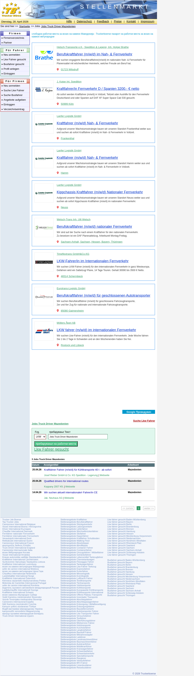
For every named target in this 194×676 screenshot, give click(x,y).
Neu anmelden (10, 54)
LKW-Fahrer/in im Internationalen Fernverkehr (93, 261)
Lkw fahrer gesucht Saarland (121, 545)
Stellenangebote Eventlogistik (74, 576)
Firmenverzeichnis (12, 37)
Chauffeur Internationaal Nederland (19, 573)
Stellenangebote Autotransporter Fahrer (79, 611)
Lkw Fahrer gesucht (13, 59)
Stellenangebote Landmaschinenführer (78, 639)
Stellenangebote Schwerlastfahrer (76, 651)
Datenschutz (84, 21)
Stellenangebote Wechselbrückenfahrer (79, 531)
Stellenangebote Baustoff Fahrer (75, 632)
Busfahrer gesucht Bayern (119, 562)
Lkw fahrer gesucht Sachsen (121, 548)
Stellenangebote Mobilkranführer (76, 646)
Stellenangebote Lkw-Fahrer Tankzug (78, 566)
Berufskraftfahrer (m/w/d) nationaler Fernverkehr (94, 227)
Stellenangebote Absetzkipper (74, 543)
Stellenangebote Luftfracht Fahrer (76, 578)
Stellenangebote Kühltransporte (75, 588)
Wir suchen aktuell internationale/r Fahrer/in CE (70, 492)
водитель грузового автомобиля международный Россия (30, 588)
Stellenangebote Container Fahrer (76, 548)
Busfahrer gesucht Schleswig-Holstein (125, 593)
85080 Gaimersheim (72, 310)
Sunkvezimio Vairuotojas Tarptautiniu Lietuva (23, 562)
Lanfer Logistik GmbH (69, 116)
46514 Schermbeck (72, 276)
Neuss (64, 207)
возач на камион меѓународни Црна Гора (22, 571)
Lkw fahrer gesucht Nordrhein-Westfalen (126, 541)
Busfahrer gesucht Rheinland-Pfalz (124, 583)
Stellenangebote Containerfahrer (76, 550)
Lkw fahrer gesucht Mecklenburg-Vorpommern (129, 536)
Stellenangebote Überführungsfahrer (77, 620)
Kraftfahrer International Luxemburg (19, 564)
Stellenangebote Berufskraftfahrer (76, 522)
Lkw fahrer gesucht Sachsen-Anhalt (124, 550)
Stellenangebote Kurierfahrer (74, 571)
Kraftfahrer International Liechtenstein (20, 559)
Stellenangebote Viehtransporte (75, 585)
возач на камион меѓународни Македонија (23, 566)
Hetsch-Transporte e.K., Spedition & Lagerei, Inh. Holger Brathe (93, 47)
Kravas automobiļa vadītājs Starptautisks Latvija (25, 557)
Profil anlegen (10, 68)
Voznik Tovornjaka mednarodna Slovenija (22, 599)
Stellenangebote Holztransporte (75, 625)
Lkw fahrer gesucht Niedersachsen (124, 538)
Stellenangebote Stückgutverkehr (76, 524)
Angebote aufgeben (13, 99)
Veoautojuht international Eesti (17, 538)
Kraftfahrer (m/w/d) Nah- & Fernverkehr (87, 123)
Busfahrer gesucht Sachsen (120, 588)
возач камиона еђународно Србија (19, 595)
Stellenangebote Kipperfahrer (74, 536)
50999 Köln (67, 103)
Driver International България (16, 529)
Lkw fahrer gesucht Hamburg (121, 531)
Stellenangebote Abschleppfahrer (76, 599)
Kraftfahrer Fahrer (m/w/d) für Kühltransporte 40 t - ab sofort (78, 469)
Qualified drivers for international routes (66, 481)
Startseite (24, 26)
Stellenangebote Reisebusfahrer (75, 667)
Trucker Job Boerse (11, 519)
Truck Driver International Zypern (18, 616)
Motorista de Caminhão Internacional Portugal (24, 583)
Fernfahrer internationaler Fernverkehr (20, 536)
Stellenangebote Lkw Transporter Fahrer (79, 613)
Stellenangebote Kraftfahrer (73, 519)
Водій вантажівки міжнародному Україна (22, 609)
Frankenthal (67, 138)
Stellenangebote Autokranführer (75, 644)
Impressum (147, 21)
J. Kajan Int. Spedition (69, 81)
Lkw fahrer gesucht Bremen (120, 529)
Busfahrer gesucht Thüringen (121, 595)
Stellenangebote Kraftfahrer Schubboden (79, 538)
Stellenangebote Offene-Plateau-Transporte (81, 595)
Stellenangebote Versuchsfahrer (75, 616)
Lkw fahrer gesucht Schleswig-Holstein (125, 552)
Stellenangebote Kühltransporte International (81, 592)
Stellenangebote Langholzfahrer (75, 630)
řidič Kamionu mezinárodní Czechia (19, 604)
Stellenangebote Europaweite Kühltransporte (81, 590)
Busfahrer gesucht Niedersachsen (123, 579)
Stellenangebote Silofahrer (73, 533)
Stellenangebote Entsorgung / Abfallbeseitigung (83, 604)
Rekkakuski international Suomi (17, 541)
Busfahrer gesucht (12, 64)
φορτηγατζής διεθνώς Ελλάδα (16, 545)
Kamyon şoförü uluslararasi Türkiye (19, 606)
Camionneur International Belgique (18, 524)
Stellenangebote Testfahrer (73, 618)
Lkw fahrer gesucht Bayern (120, 522)
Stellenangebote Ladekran (73, 637)
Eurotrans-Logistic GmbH (71, 288)
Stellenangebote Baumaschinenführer (78, 642)
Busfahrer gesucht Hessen (120, 574)
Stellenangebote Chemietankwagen (77, 559)
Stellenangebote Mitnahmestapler (76, 635)
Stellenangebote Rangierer (73, 658)
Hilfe (69, 21)
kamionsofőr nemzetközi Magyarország (21, 611)
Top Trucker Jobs (10, 522)
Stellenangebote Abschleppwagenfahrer (79, 602)
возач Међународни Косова (16, 552)
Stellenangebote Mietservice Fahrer (77, 623)
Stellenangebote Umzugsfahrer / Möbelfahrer (82, 552)
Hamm (64, 172)
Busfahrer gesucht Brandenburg (122, 567)
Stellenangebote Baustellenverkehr (77, 609)
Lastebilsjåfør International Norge (18, 576)
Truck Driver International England (18, 548)
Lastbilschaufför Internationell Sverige (20, 590)
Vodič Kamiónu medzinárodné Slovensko (22, 597)
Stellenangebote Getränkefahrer (75, 555)
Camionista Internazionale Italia (17, 550)
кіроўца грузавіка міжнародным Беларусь (22, 613)
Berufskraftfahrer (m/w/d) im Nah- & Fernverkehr (94, 54)
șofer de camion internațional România (20, 585)
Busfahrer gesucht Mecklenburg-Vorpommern (129, 576)
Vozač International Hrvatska (16, 555)
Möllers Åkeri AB (66, 322)
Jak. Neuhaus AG (53, 498)
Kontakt (131, 21)
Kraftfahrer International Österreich (18, 578)
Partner (6, 42)
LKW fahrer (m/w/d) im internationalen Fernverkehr (96, 330)
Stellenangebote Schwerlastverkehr (77, 653)
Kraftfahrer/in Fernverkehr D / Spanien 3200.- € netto (98, 89)
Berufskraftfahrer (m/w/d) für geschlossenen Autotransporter (103, 295)
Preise (118, 21)
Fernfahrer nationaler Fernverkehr (18, 533)
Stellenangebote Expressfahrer (75, 569)
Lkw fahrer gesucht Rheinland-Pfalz (124, 543)
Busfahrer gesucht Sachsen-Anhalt (124, 590)
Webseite (104, 475)
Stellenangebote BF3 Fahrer (74, 663)
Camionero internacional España (18, 602)
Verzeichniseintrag (12, 109)
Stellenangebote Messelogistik (75, 573)
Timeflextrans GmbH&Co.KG (73, 253)
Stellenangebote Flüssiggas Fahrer (77, 562)
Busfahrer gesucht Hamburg (120, 572)
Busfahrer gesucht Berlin (119, 565)
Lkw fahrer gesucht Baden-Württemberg (126, 519)
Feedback (103, 21)
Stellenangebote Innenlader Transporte (79, 597)
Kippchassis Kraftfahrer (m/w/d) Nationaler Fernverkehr (100, 192)
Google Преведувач (138, 411)
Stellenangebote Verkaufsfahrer (75, 660)
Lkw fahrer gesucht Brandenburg (123, 526)
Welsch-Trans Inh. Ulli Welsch (73, 219)
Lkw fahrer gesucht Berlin (119, 524)
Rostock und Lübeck (72, 345)
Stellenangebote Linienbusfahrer (75, 665)
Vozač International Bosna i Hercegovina (21, 526)
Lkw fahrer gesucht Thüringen (121, 555)
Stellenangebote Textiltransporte (75, 580)
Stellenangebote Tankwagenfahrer (76, 564)
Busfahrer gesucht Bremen (120, 569)
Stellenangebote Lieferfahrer (74, 529)
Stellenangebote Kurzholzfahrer (75, 627)
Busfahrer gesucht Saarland (120, 586)
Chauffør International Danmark (17, 531)
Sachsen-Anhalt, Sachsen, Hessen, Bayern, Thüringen (92, 241)
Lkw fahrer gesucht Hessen (120, 533)
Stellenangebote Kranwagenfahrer (76, 649)
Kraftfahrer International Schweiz (18, 592)
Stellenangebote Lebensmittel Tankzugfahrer (81, 557)
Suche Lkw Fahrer (12, 90)
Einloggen (8, 73)
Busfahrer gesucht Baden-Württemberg (126, 560)
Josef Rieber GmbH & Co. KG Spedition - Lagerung (71, 475)
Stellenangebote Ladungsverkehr (76, 526)
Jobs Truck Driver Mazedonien (58, 26)
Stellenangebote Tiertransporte (75, 583)
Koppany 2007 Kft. (53, 486)
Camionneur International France (18, 543)
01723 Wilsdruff (70, 69)
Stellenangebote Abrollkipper (74, 545)
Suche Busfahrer (12, 95)
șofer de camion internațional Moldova (20, 569)
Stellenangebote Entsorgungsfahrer (77, 606)
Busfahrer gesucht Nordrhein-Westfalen (126, 581)
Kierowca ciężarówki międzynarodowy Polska (24, 580)
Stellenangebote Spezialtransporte (76, 656)
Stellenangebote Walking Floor (75, 541)
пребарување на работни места (56, 443)
